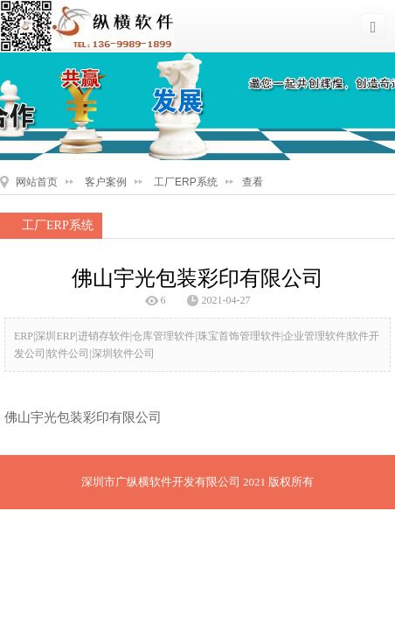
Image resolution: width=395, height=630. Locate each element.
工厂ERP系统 (186, 182)
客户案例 (106, 182)
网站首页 (37, 182)
